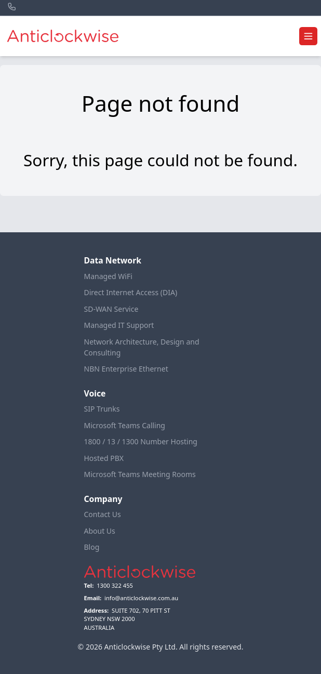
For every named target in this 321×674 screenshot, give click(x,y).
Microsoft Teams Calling (124, 425)
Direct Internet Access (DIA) (131, 292)
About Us (99, 531)
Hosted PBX (104, 458)
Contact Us (102, 514)
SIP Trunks (102, 409)
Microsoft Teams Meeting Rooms (140, 474)
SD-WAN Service (111, 309)
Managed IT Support (119, 325)
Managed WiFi (108, 276)
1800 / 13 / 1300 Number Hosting (140, 441)
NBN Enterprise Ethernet (126, 369)
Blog (92, 547)
